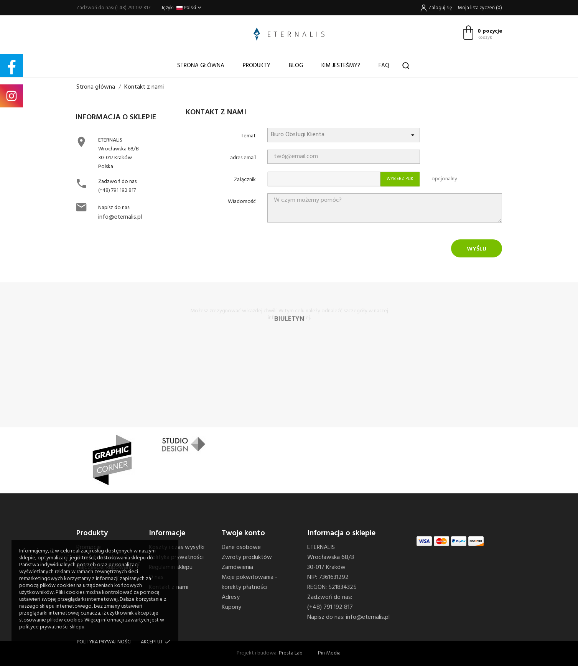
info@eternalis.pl (120, 217)
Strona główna (200, 65)
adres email (243, 157)
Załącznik (245, 179)
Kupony (231, 607)
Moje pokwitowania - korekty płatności (249, 582)
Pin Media (329, 653)
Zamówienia (237, 567)
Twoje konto (243, 533)
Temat (248, 136)
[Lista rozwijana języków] (189, 8)
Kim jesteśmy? (340, 65)
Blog (296, 65)
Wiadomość (242, 201)
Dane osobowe (241, 547)
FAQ (384, 65)
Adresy (231, 597)
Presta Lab (291, 653)
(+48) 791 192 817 (117, 190)
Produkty (256, 65)
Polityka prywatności (104, 642)
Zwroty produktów (247, 557)
